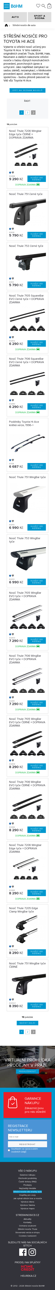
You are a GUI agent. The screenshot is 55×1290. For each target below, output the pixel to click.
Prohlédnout (27, 1071)
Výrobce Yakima (27, 1205)
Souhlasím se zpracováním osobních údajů (23, 1150)
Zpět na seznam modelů (27, 90)
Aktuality (27, 1219)
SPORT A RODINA (39, 17)
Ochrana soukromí (27, 1226)
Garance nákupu (27, 1175)
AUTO (15, 17)
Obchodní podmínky (27, 1178)
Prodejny (27, 1185)
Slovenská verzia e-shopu (27, 1232)
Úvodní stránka (6, 25)
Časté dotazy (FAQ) (28, 1181)
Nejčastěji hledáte (27, 1188)
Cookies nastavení (27, 1236)
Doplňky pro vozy (27, 1195)
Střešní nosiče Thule (27, 1229)
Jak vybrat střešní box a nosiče (27, 1198)
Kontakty (27, 1222)
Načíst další (27, 1023)
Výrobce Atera (27, 1202)
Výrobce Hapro (28, 1208)
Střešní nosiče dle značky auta (27, 1191)
